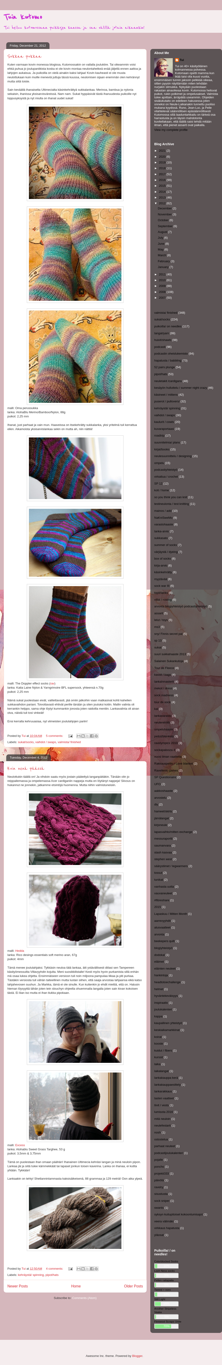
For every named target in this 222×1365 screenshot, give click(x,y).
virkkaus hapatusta (166, 1228)
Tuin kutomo (23, 17)
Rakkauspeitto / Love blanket (173, 763)
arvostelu (160, 797)
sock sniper (162, 1200)
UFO (157, 784)
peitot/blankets (164, 736)
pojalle (158, 1159)
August (163, 232)
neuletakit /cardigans (168, 381)
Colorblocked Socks (166, 1261)
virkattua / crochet (166, 476)
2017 (162, 174)
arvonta (159, 934)
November (165, 214)
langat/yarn (161, 333)
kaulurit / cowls (164, 422)
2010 (162, 280)
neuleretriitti (162, 722)
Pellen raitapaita (164, 1280)
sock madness (163, 695)
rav (52, 683)
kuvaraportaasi (164, 429)
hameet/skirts (163, 811)
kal (156, 709)
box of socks (162, 558)
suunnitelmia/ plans (167, 442)
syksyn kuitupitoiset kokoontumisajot (178, 1214)
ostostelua (161, 1139)
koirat (158, 1037)
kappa (158, 1016)
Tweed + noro (162, 1289)
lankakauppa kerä (166, 1077)
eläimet (159, 961)
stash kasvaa (163, 852)
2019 (162, 162)
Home (76, 1286)
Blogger (137, 1356)
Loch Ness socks (164, 1270)
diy (156, 804)
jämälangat (161, 818)
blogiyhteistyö (163, 948)
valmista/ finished (69, 742)
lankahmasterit (164, 681)
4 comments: (55, 1268)
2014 (162, 191)
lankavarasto (162, 715)
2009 (162, 286)
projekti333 (161, 1173)
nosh (157, 1132)
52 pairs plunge (164, 367)
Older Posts (133, 1286)
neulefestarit (162, 1125)
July (161, 237)
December (165, 208)
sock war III (162, 586)
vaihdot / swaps (45, 742)
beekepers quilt (164, 941)
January (164, 267)
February (164, 261)
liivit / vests (161, 1105)
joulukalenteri (163, 1009)
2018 (162, 168)
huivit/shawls (162, 340)
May (161, 249)
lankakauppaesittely (167, 1084)
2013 (162, 197)
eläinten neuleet (165, 968)
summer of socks (165, 545)
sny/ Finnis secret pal (168, 634)
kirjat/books (162, 449)
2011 (162, 274)
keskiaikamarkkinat (167, 1030)
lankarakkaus (163, 1091)
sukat (157, 647)
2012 (162, 203)
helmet (158, 989)
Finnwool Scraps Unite (167, 1321)
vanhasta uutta (164, 886)
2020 (162, 156)
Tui (182, 60)
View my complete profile (171, 130)
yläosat (159, 1235)
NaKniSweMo (163, 517)
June (161, 243)
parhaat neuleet (164, 1146)
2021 (162, 150)
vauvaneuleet (163, 893)
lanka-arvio (161, 531)
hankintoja (161, 975)
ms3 (157, 627)
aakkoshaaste (163, 790)
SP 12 (158, 483)
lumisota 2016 (163, 1112)
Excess (20, 1145)
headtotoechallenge (167, 982)
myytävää (160, 579)
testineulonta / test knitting (171, 504)
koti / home (161, 490)
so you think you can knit (170, 497)
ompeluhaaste (163, 729)
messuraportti (163, 838)
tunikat (158, 879)
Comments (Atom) (84, 1298)
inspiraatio (161, 1002)
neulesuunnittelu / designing (172, 456)
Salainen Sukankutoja (168, 661)
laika (157, 1064)
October (164, 220)
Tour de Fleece (164, 668)
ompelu (159, 463)
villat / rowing (163, 599)
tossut (158, 872)
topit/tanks (161, 592)
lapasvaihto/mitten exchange (173, 832)
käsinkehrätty (163, 572)
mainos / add (162, 510)
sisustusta (161, 1194)
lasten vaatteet (164, 1098)
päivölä (159, 1180)
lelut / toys (161, 620)
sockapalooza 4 (164, 750)
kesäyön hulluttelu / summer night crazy (180, 387)
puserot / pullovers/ (167, 401)
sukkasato (161, 538)
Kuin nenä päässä (25, 768)
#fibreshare (161, 900)
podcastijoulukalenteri (168, 1153)
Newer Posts (17, 1286)
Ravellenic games (166, 770)
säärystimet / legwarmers (171, 866)
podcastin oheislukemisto (171, 353)
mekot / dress (163, 688)
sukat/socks (26, 742)
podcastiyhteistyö (165, 469)
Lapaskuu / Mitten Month (170, 914)
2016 (162, 180)
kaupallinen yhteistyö (168, 1023)
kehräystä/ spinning (31, 1275)
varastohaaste (163, 524)
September (165, 226)
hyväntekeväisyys (166, 995)
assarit (158, 613)
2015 (162, 185)
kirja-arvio (160, 565)
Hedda (19, 950)
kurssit (158, 1057)
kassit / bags (162, 674)
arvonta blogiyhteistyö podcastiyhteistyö (180, 606)
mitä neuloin (162, 1119)
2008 (162, 292)
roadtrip (159, 435)
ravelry (158, 1187)
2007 (162, 297)
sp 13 (158, 640)
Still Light (159, 1299)
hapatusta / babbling (167, 360)
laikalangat (161, 1071)
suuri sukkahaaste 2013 (170, 654)
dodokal (159, 955)
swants (158, 1207)
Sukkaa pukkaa (24, 56)
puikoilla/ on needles (168, 326)
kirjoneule (160, 825)
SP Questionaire (165, 777)
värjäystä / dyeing (166, 552)
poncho (159, 1166)
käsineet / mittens (166, 394)
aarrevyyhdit (162, 920)
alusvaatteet (162, 927)
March (162, 255)
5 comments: (55, 736)
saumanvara (162, 845)
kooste (158, 1043)
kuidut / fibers (163, 1050)
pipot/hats (52, 1275)
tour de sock (162, 702)
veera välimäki (163, 1221)
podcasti (159, 347)
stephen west (163, 859)
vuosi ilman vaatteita (168, 756)
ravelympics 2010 (166, 743)
